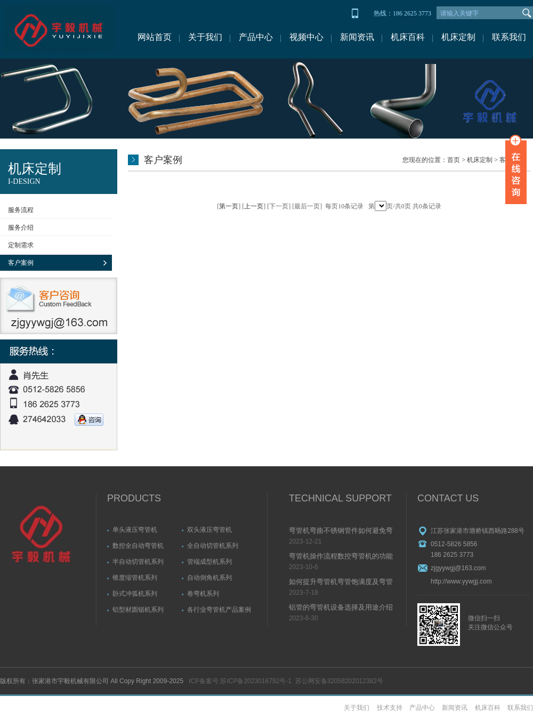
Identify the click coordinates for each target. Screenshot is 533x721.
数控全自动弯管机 (138, 545)
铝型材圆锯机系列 (138, 609)
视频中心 (306, 37)
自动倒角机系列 (209, 577)
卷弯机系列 (203, 593)
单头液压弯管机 (134, 529)
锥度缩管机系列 (134, 577)
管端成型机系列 (209, 561)
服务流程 (21, 210)
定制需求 (21, 245)
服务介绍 (21, 227)
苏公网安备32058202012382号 (339, 681)
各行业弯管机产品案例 (219, 609)
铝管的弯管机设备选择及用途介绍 (341, 607)
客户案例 (21, 262)
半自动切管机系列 (138, 561)
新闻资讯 (357, 37)
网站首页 (155, 37)
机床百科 (408, 37)
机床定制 (458, 37)
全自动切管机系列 (212, 545)
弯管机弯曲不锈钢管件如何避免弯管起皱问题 (341, 531)
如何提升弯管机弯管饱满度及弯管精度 (341, 582)
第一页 (228, 206)
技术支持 (389, 707)
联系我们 (509, 37)
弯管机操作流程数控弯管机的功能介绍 (341, 557)
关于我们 (205, 37)
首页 (453, 160)
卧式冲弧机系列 (134, 593)
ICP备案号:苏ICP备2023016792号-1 (240, 681)
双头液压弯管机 (209, 529)
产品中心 (256, 37)
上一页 (253, 206)
